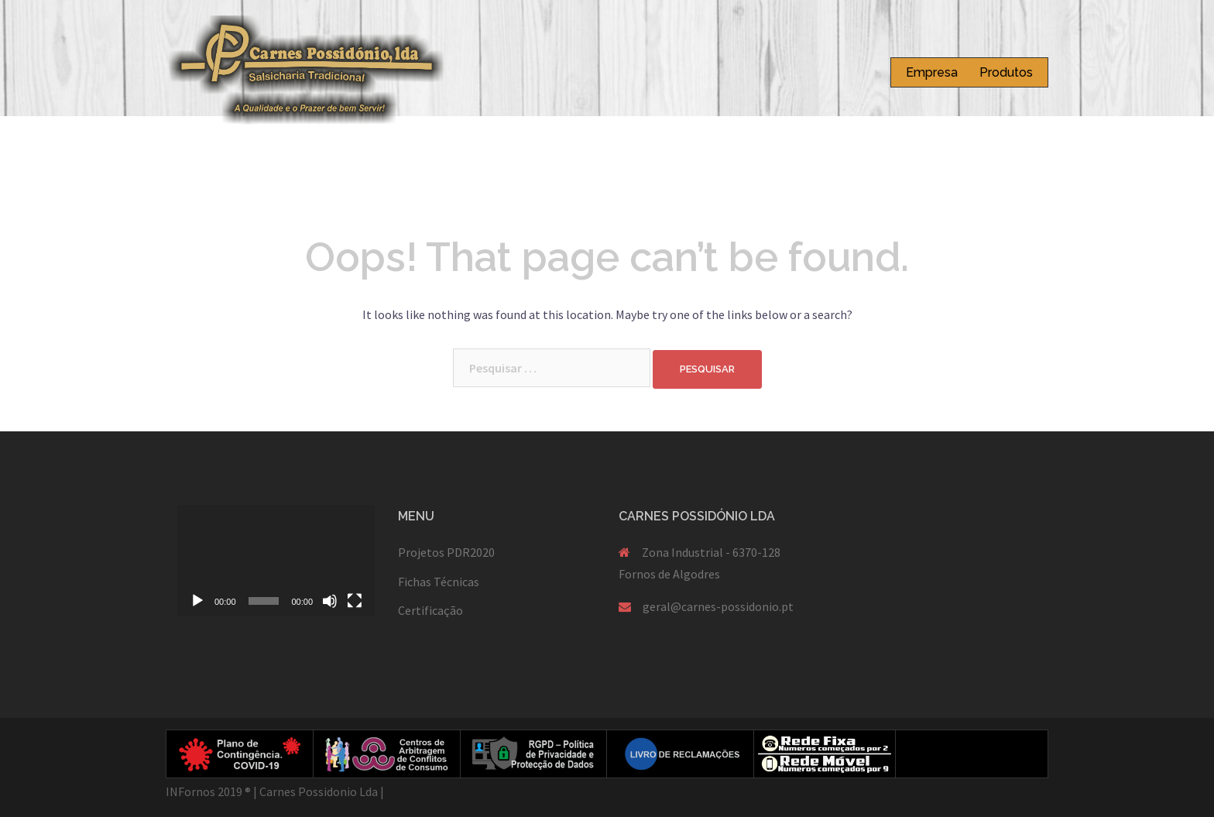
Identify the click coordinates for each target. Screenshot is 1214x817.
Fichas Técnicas (438, 581)
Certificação (430, 610)
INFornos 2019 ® (208, 791)
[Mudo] (330, 601)
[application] (276, 560)
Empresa (932, 72)
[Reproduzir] (197, 601)
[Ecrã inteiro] (354, 601)
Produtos (1006, 72)
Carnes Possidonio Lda (318, 791)
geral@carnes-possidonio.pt (718, 606)
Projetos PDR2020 (446, 552)
